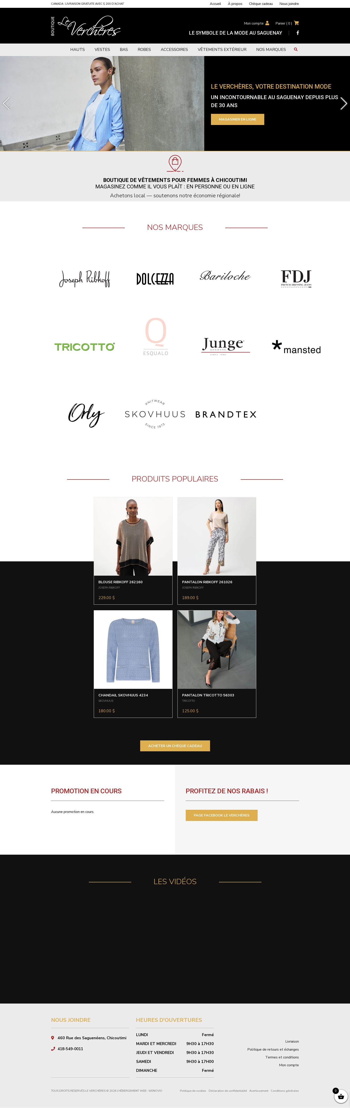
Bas (124, 49)
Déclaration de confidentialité (228, 1091)
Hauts (77, 49)
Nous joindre (289, 3)
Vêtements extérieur (222, 49)
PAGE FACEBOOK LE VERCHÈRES (222, 815)
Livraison (292, 1041)
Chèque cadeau (261, 3)
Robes (144, 49)
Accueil (215, 3)
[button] (6, 103)
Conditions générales (285, 1091)
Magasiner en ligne (238, 119)
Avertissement (258, 1091)
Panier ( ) (283, 23)
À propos (235, 3)
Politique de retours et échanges (273, 1049)
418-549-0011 (71, 1049)
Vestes (102, 49)
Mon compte (253, 23)
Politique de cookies (193, 1091)
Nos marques (271, 49)
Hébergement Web (132, 1091)
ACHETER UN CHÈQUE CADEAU (175, 746)
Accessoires (174, 49)
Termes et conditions (282, 1057)
